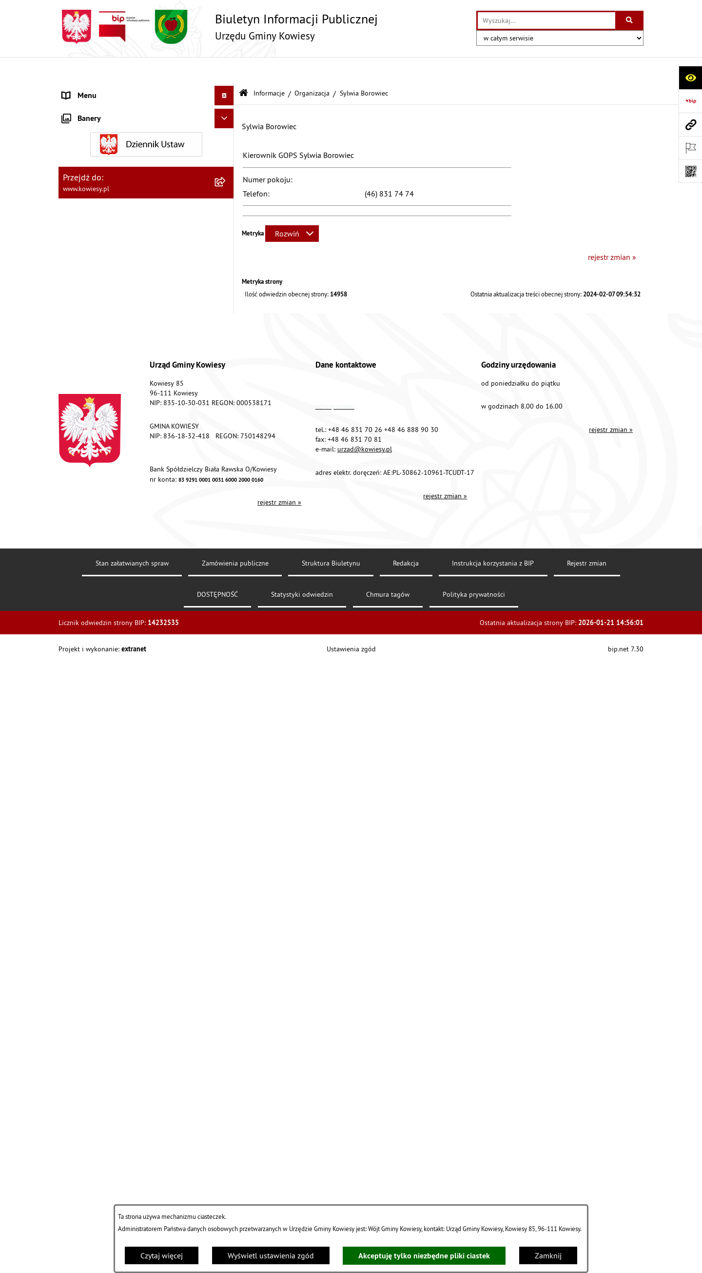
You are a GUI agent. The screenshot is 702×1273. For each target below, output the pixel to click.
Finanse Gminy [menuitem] (86, 168)
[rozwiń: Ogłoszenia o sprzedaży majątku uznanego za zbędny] (226, 425)
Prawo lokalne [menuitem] (86, 129)
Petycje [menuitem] (73, 663)
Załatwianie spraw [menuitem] (92, 546)
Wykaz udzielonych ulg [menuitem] (100, 526)
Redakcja (406, 1172)
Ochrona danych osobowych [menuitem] (109, 760)
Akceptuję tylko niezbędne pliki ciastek (424, 1256)
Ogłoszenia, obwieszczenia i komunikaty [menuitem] (129, 374)
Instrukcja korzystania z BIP (493, 1172)
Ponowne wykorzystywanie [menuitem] (107, 643)
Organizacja (312, 67)
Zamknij (548, 1255)
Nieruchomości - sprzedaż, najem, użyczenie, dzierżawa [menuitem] (134, 400)
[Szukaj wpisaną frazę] (630, 20)
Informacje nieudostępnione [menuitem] (109, 624)
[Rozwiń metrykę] (292, 208)
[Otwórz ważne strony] (690, 147)
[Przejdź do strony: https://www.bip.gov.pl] (690, 101)
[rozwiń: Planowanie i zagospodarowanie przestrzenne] (226, 343)
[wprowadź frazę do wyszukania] (546, 20)
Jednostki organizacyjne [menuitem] (101, 246)
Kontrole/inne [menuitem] (85, 682)
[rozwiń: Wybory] (226, 585)
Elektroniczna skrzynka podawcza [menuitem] (118, 702)
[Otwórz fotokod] (690, 171)
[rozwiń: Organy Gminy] (226, 109)
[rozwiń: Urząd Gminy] (226, 90)
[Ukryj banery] (224, 842)
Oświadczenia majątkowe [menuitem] (104, 207)
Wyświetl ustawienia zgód (271, 1255)
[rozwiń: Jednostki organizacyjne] (226, 246)
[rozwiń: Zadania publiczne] (226, 456)
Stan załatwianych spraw (132, 1172)
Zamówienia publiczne (235, 1172)
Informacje (269, 67)
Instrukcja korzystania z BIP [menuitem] (107, 721)
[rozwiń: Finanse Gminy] (226, 168)
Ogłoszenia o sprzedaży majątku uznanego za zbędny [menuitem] (138, 431)
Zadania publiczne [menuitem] (93, 456)
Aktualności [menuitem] (81, 799)
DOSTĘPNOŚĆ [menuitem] (86, 741)
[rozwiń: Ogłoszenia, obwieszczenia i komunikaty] (226, 374)
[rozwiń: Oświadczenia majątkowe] (226, 207)
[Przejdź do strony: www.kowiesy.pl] (690, 124)
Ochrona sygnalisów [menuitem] (96, 819)
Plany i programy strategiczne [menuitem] (110, 304)
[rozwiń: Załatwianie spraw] (226, 546)
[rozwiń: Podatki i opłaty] (226, 324)
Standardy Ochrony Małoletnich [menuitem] (114, 148)
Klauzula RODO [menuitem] (88, 780)
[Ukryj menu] (224, 70)
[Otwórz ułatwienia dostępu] (690, 77)
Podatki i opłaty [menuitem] (88, 324)
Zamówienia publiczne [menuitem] (100, 187)
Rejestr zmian (586, 1172)
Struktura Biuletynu (331, 1172)
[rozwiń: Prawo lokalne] (226, 129)
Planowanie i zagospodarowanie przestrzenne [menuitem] (116, 349)
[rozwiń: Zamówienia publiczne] (226, 187)
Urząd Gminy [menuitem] (83, 90)
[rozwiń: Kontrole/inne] (226, 682)
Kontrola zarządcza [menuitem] (93, 226)
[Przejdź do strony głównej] (218, 27)
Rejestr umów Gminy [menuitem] (96, 476)
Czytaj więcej (161, 1255)
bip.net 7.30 (626, 1257)
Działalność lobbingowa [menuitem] (102, 565)
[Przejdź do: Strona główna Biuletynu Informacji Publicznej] (243, 68)
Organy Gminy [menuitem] (85, 109)
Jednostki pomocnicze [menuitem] (99, 265)
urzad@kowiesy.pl (364, 1058)
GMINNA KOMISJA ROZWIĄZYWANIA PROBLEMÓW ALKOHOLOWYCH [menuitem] (122, 501)
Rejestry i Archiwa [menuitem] (90, 604)
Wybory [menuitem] (74, 585)
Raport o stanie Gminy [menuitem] (99, 285)
